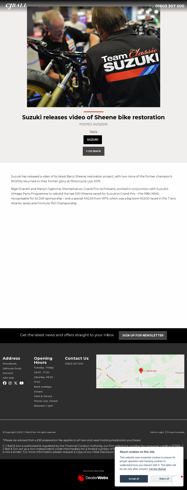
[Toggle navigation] (150, 6)
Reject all (164, 478)
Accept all (134, 478)
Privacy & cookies (175, 432)
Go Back (93, 151)
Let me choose (157, 469)
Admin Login (157, 432)
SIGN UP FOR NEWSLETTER (142, 335)
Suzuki (92, 139)
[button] (177, 480)
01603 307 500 (169, 6)
